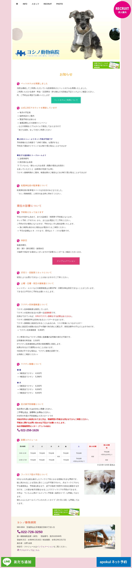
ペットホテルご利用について (66, 100)
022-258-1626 (28, 430)
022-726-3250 (30, 532)
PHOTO (59, 4)
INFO (25, 4)
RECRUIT (48, 4)
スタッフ (35, 4)
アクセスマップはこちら (28, 550)
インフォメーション (66, 261)
